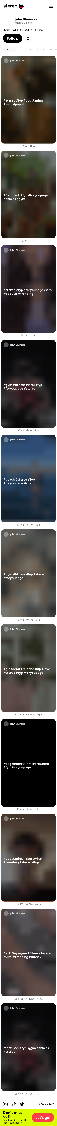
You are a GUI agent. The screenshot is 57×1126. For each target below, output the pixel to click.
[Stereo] (14, 6)
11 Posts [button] (9, 49)
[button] (12, 38)
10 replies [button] (26, 49)
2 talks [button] (40, 49)
